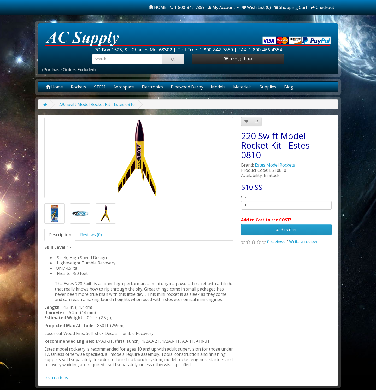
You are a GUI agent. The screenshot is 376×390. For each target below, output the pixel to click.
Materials (242, 87)
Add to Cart (286, 229)
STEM (99, 87)
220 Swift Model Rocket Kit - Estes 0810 (96, 104)
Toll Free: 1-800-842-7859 (205, 49)
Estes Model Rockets (275, 165)
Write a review (303, 242)
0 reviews (276, 242)
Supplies (268, 87)
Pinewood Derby (187, 87)
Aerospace (123, 87)
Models (218, 87)
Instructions (56, 378)
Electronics (152, 87)
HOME (158, 7)
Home (54, 87)
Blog (288, 87)
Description (60, 235)
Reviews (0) (91, 235)
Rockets (78, 87)
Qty (243, 196)
